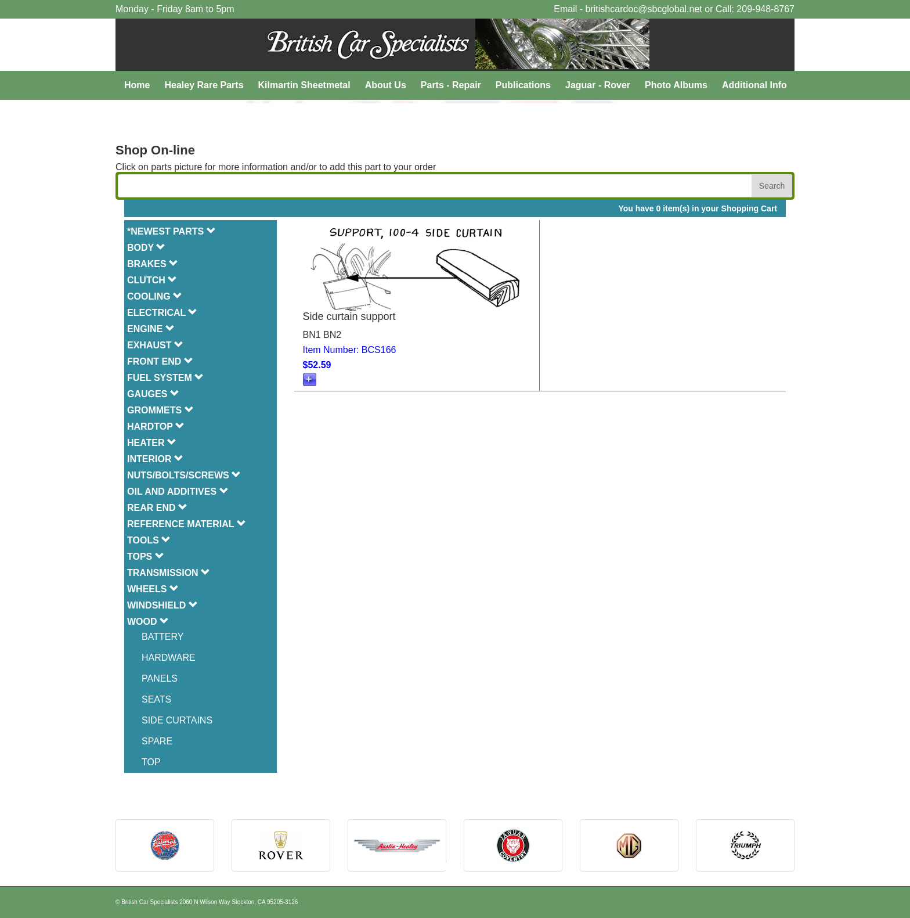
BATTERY (162, 637)
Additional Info (754, 85)
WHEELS (153, 589)
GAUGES (153, 394)
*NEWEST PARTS (171, 231)
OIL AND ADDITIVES (178, 491)
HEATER (151, 443)
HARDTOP (156, 426)
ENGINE (151, 329)
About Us (385, 85)
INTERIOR (155, 459)
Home (137, 85)
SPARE (157, 741)
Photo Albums (676, 85)
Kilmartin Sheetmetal (304, 85)
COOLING (154, 296)
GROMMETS (160, 410)
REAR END (157, 508)
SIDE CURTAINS (177, 720)
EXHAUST (155, 345)
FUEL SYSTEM (165, 378)
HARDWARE (169, 658)
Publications (523, 85)
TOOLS (149, 540)
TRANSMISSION (168, 573)
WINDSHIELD (162, 605)
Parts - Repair (451, 85)
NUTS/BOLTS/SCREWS (184, 475)
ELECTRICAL (162, 313)
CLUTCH (152, 280)
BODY (146, 248)
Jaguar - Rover (597, 85)
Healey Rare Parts (203, 85)
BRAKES (152, 264)
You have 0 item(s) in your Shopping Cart (697, 208)
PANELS (160, 678)
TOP (151, 762)
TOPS (145, 556)
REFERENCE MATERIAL (186, 524)
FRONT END (160, 361)
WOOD (148, 622)
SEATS (156, 699)
